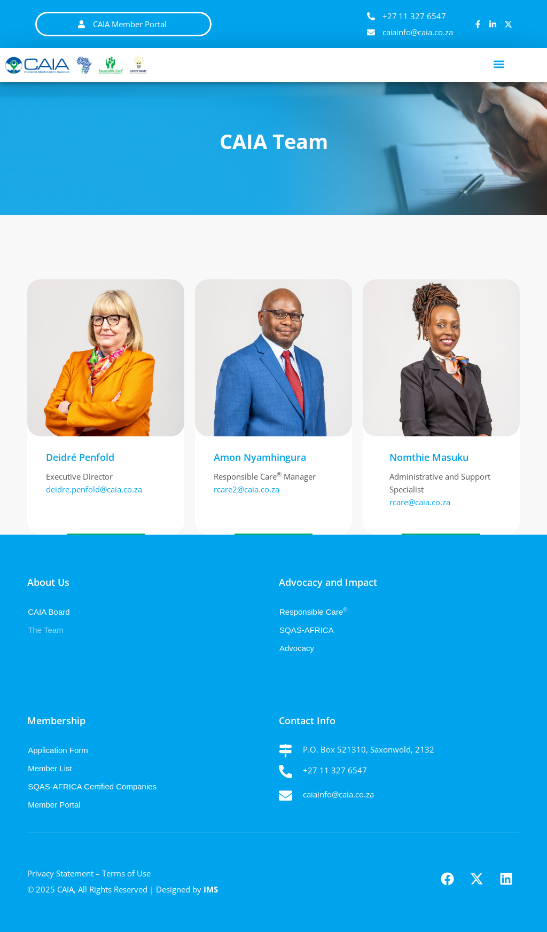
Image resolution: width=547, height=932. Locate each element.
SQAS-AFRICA (306, 630)
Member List (50, 768)
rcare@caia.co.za (419, 502)
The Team (45, 630)
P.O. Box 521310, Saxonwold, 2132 (368, 749)
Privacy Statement (60, 873)
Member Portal (54, 804)
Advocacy (296, 648)
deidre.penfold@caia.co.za (94, 489)
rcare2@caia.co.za (246, 489)
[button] (499, 64)
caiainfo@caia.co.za (338, 794)
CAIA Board (48, 611)
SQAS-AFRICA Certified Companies (92, 786)
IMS (211, 889)
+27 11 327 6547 (335, 770)
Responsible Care (313, 611)
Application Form (58, 750)
